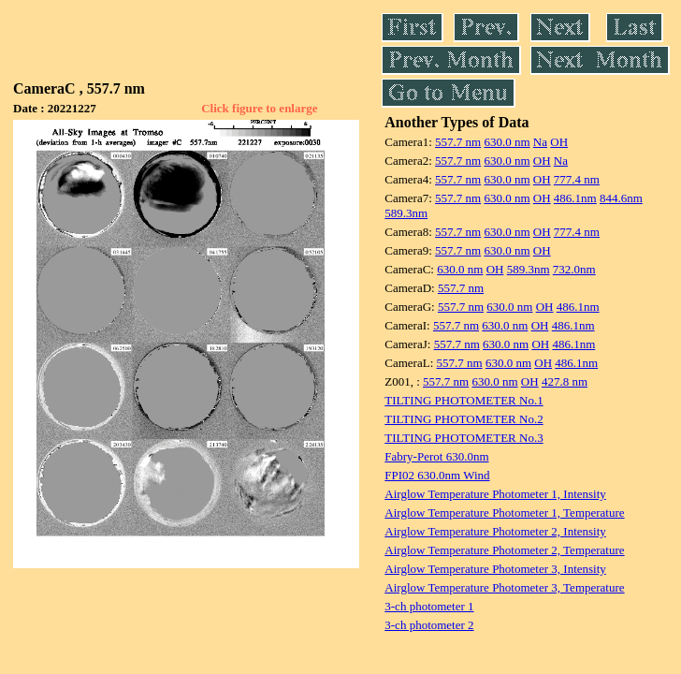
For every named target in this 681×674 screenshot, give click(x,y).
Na (540, 142)
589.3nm (405, 213)
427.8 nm (564, 381)
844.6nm (621, 198)
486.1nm (575, 198)
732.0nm (574, 269)
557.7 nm (458, 142)
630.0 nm (506, 142)
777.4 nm (577, 179)
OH (559, 142)
